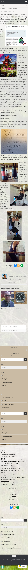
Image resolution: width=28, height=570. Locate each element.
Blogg (2, 5)
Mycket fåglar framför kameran (14, 548)
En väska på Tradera (6, 394)
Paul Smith (3, 475)
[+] (16, 330)
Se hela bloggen (14, 494)
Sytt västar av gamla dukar (8, 404)
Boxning (3, 458)
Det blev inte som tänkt (7, 2)
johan (3, 11)
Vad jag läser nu (6, 379)
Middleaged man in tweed (7, 465)
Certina (15, 306)
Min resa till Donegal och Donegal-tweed (10, 468)
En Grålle (4, 400)
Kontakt (4, 385)
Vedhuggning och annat (7, 397)
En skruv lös (4, 308)
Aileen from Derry (5, 453)
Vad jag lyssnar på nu (7, 382)
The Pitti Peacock (5, 481)
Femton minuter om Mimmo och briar (9, 463)
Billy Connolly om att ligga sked (8, 456)
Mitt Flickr (3, 472)
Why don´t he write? (12, 544)
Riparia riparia (5, 407)
